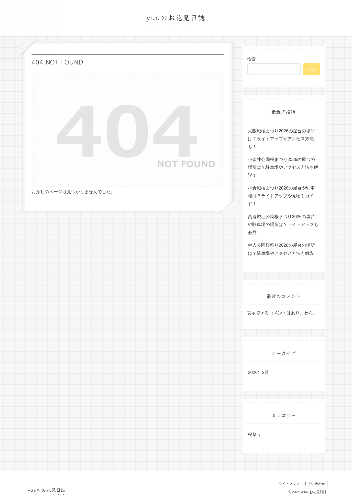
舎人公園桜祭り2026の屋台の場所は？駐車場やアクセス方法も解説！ (283, 249)
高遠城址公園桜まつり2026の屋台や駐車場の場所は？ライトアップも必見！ (283, 224)
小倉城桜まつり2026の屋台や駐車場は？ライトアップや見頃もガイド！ (281, 196)
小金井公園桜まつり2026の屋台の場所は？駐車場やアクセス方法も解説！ (283, 167)
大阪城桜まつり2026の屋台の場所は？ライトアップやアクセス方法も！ (281, 138)
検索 (251, 59)
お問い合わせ (314, 484)
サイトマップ (289, 484)
